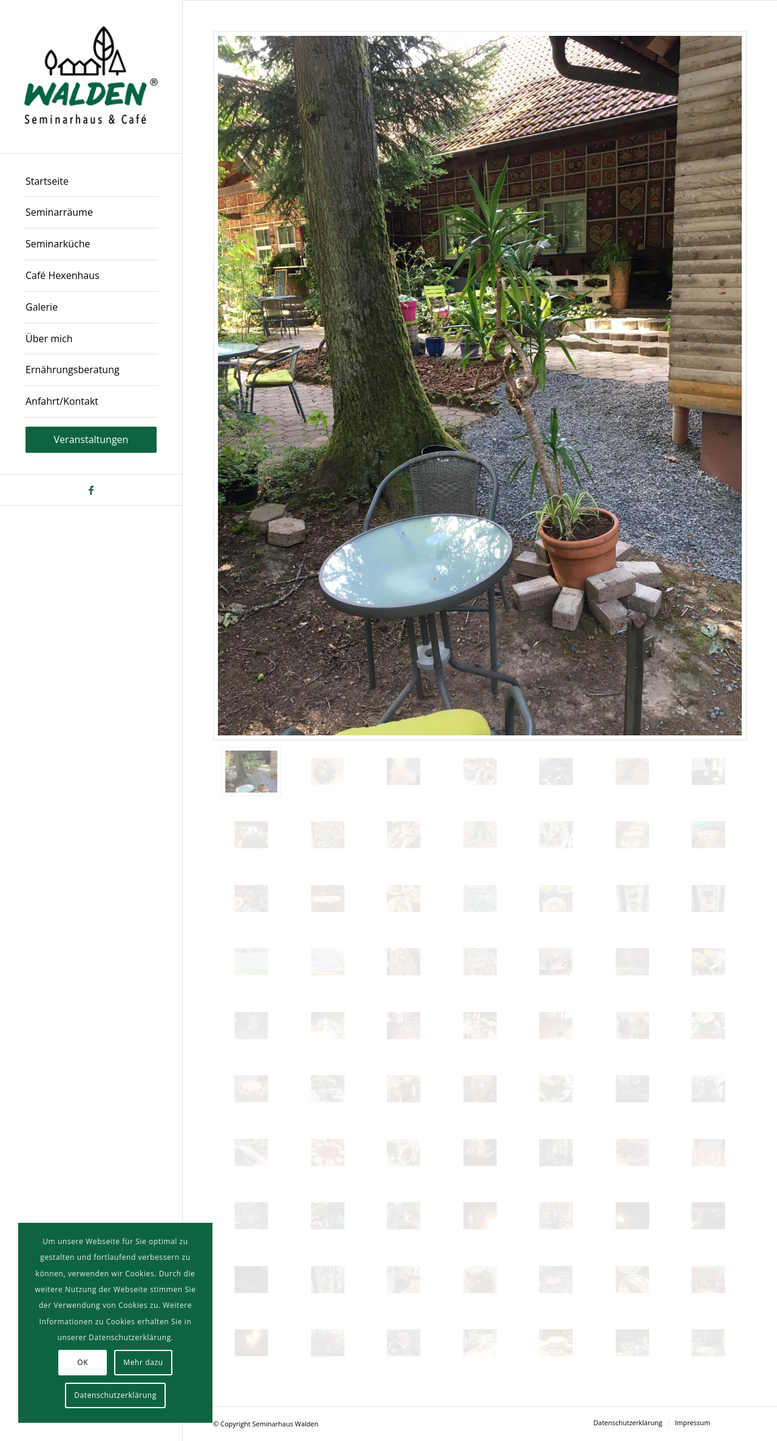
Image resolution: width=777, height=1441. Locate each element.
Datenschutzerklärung (115, 1395)
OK (82, 1362)
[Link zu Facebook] (91, 490)
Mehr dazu (143, 1362)
